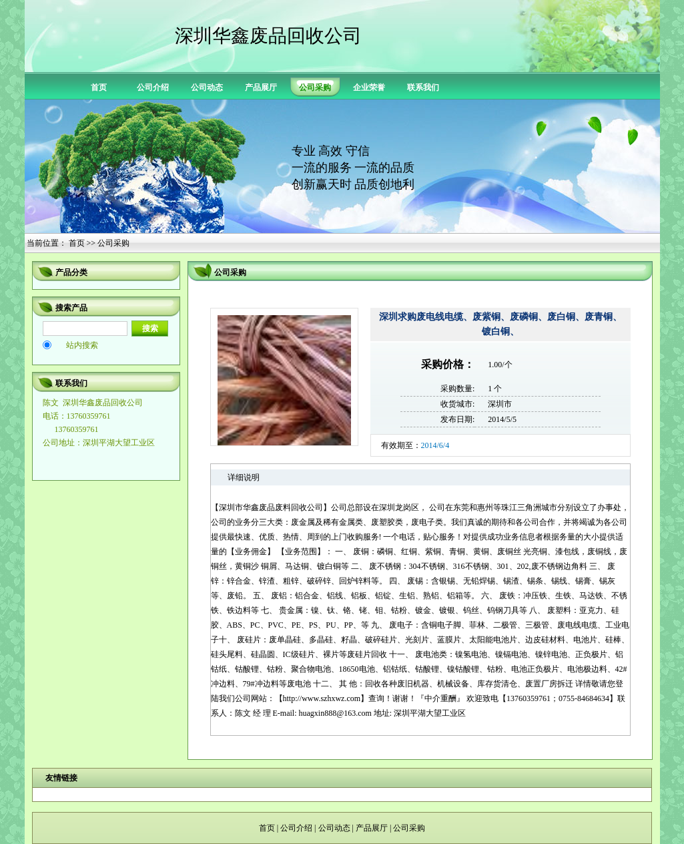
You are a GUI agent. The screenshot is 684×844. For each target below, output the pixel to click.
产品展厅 (261, 87)
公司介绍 (153, 87)
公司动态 (207, 87)
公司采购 (409, 828)
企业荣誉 (369, 87)
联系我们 (423, 87)
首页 (99, 87)
